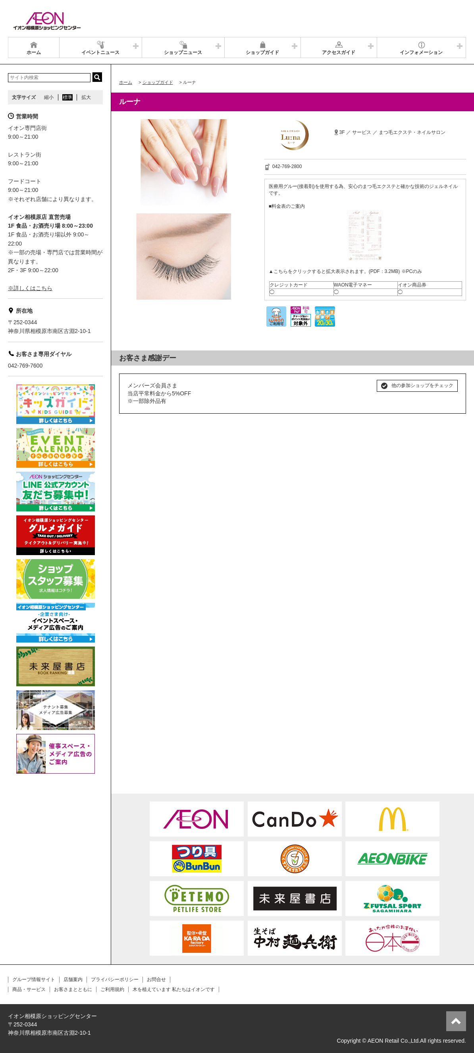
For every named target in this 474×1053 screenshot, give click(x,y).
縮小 (49, 97)
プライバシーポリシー (115, 979)
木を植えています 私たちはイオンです (174, 989)
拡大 (86, 97)
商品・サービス (29, 989)
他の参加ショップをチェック (422, 385)
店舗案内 (73, 979)
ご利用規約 (112, 989)
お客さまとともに (73, 989)
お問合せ (156, 979)
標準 (67, 97)
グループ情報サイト (33, 979)
